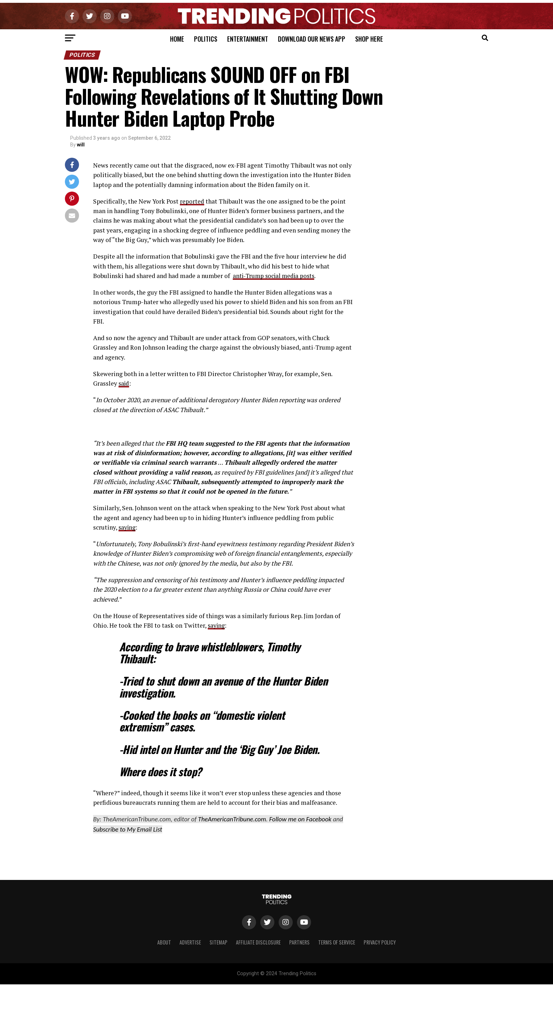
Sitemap (218, 942)
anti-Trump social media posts (276, 276)
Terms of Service (336, 942)
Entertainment (247, 38)
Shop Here (369, 38)
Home (177, 38)
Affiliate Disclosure (258, 942)
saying (128, 527)
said (124, 383)
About (164, 942)
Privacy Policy (380, 942)
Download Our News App (311, 38)
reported (192, 201)
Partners (299, 942)
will (81, 144)
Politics (205, 38)
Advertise (190, 942)
